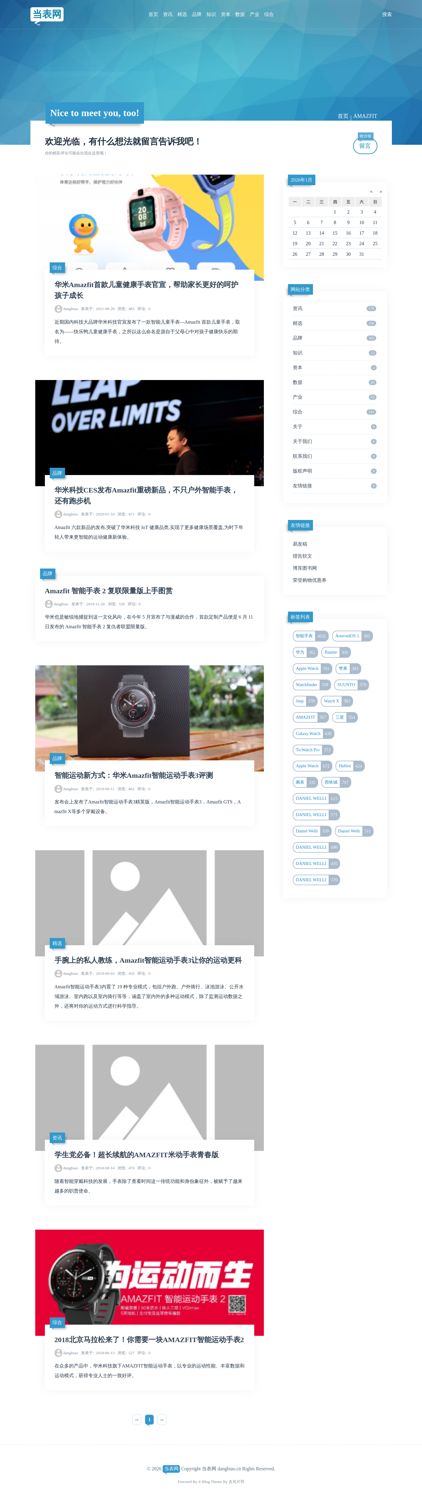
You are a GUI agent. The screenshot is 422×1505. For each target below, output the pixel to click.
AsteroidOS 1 (353, 636)
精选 (182, 14)
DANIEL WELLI (317, 798)
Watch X (338, 701)
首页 (153, 14)
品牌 (197, 14)
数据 (240, 14)
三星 (346, 717)
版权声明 (335, 471)
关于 (335, 426)
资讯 (168, 14)
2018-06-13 (97, 1353)
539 (116, 604)
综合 (269, 14)
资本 (225, 14)
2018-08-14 (97, 1168)
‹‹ (137, 1419)
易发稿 (300, 544)
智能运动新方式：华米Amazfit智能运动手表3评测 (134, 775)
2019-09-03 (97, 973)
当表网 (47, 14)
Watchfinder (313, 685)
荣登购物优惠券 (310, 580)
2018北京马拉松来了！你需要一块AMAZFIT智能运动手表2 (149, 1340)
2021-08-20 (97, 308)
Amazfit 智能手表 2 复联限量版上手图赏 (109, 591)
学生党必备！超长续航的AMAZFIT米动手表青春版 (137, 1155)
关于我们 (335, 441)
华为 (306, 652)
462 (125, 789)
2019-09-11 (97, 789)
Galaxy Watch (314, 734)
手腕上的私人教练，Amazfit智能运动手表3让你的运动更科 (148, 960)
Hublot (351, 766)
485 (125, 308)
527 (125, 1353)
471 (125, 514)
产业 (254, 14)
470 (125, 1168)
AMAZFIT (365, 116)
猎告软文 (302, 556)
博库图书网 (305, 568)
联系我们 (335, 456)
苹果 (350, 668)
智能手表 (312, 636)
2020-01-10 (97, 514)
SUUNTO (353, 685)
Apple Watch (314, 668)
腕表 (306, 782)
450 (125, 973)
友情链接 (335, 486)
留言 (366, 143)
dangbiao (70, 308)
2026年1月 (301, 179)
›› (162, 1419)
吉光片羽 (236, 1481)
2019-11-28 (88, 604)
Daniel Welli (313, 831)
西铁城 (338, 782)
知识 (211, 14)
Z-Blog (204, 1481)
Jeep (306, 701)
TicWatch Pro (314, 750)
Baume (337, 652)
